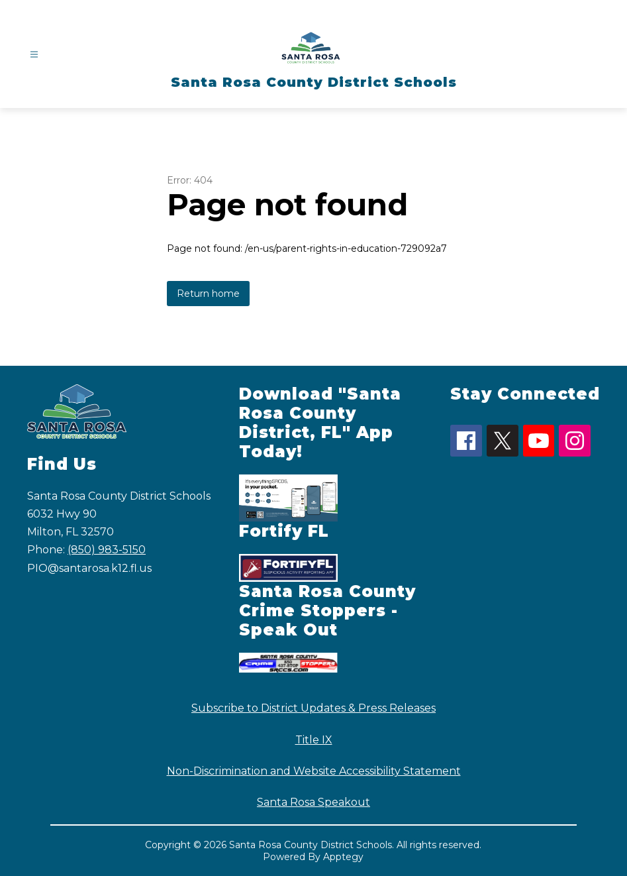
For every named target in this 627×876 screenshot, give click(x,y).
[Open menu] (34, 54)
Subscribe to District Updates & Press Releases (313, 708)
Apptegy (343, 857)
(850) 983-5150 (107, 549)
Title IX (313, 740)
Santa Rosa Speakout (313, 802)
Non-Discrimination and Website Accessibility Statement (314, 771)
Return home (208, 294)
